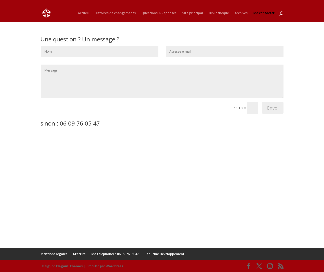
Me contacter (263, 13)
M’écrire (79, 254)
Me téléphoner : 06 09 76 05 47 (115, 254)
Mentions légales (53, 254)
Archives (241, 13)
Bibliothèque (219, 13)
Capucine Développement (164, 254)
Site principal (192, 13)
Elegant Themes (69, 266)
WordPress (114, 266)
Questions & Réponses (159, 13)
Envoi (273, 108)
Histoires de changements (115, 13)
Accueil (83, 13)
